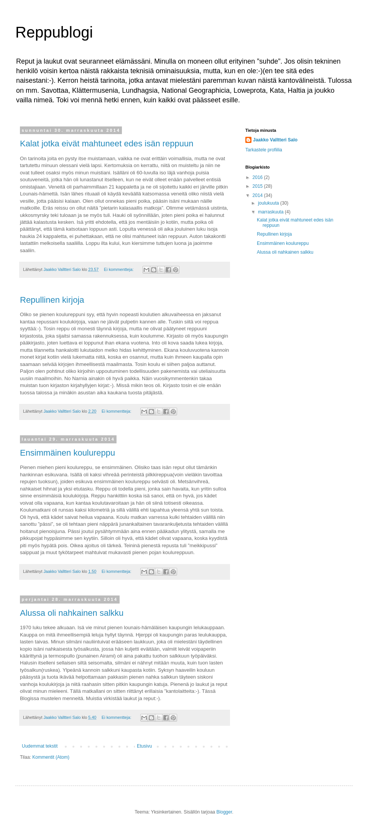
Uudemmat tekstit (40, 746)
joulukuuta (269, 203)
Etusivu (144, 746)
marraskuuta (271, 212)
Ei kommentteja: (119, 269)
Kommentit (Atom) (50, 757)
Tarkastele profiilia (263, 150)
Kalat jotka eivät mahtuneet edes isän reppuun (107, 143)
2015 (258, 186)
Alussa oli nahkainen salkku (71, 613)
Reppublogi (54, 32)
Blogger (224, 812)
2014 (258, 195)
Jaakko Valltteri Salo (275, 140)
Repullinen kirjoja (52, 300)
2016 (258, 177)
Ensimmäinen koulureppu (67, 453)
